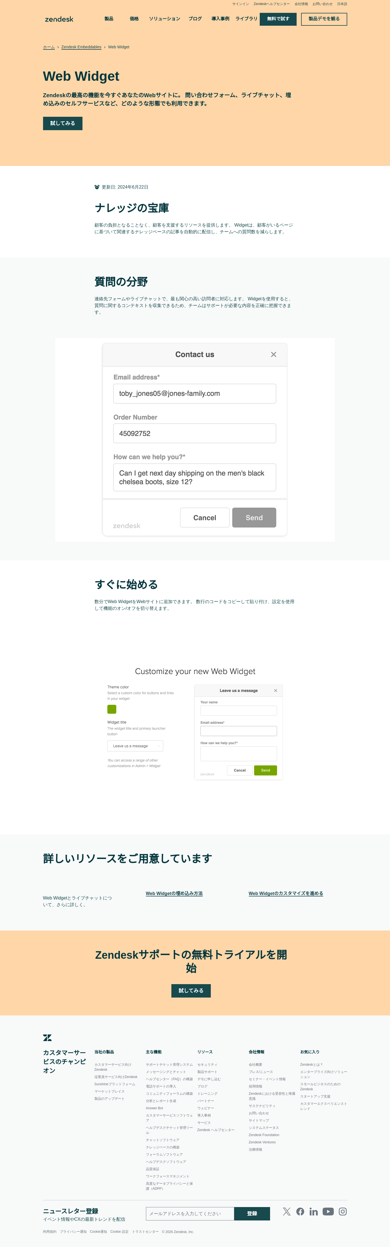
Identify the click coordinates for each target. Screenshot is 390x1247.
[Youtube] (328, 1215)
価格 (134, 19)
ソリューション (164, 19)
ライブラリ (246, 19)
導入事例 (220, 19)
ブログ (195, 19)
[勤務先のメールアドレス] (190, 1217)
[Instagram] (342, 1215)
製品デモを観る (324, 19)
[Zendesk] (47, 1044)
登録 (252, 1217)
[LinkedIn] (313, 1215)
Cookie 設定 (120, 1235)
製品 (108, 19)
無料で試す (278, 19)
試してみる (62, 123)
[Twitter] (286, 1215)
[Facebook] (300, 1215)
